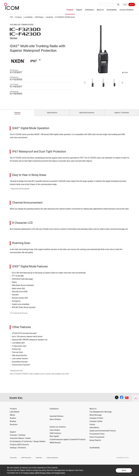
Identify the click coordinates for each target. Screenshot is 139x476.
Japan (125, 4)
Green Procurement (97, 439)
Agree (124, 471)
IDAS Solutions (55, 436)
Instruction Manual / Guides (20, 441)
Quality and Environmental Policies (103, 433)
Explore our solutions (58, 429)
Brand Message (96, 417)
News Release (55, 422)
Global (132, 4)
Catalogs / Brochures (18, 450)
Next (121, 83)
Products (69, 10)
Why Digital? (54, 439)
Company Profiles (96, 420)
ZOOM (125, 72)
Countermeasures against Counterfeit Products (67, 442)
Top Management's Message (101, 414)
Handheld (49, 17)
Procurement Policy (97, 436)
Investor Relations (127, 10)
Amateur (13, 424)
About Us (100, 10)
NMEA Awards (55, 445)
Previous (85, 83)
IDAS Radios (39, 17)
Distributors (89, 10)
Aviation (13, 420)
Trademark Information (58, 460)
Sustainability (112, 10)
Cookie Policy (43, 460)
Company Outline (96, 424)
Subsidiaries (94, 430)
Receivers (14, 427)
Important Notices (56, 419)
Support (79, 10)
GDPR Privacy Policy (29, 460)
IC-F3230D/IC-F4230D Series (65, 17)
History (92, 427)
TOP (11, 17)
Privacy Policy (14, 460)
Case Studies (55, 432)
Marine (12, 417)
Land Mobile (28, 17)
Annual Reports (95, 443)
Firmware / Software (18, 438)
